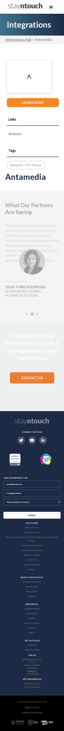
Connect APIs (32, 560)
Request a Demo (32, 650)
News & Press (32, 591)
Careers (31, 596)
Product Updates (31, 623)
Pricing (31, 569)
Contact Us (32, 645)
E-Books (31, 628)
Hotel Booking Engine (32, 545)
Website (15, 134)
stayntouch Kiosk (32, 555)
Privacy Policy (32, 707)
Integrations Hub (18, 39)
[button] (32, 314)
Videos (32, 633)
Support (31, 618)
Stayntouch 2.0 (31, 528)
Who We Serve (31, 587)
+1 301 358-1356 (32, 674)
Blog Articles (31, 613)
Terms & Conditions (32, 712)
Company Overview (32, 582)
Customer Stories (32, 609)
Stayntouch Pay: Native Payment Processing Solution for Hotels (31, 539)
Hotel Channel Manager (31, 550)
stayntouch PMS (31, 532)
